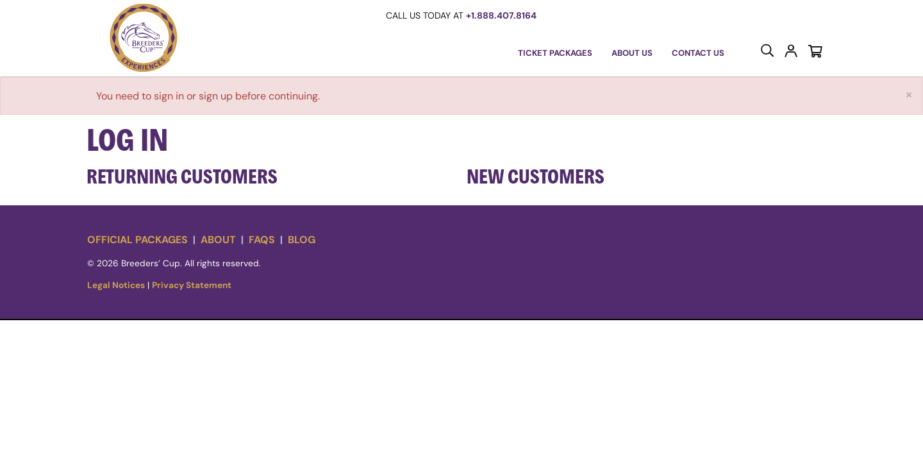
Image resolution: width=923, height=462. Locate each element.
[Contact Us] (698, 53)
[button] (143, 38)
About (218, 239)
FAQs (262, 239)
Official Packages (137, 239)
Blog (301, 239)
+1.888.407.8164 (501, 15)
